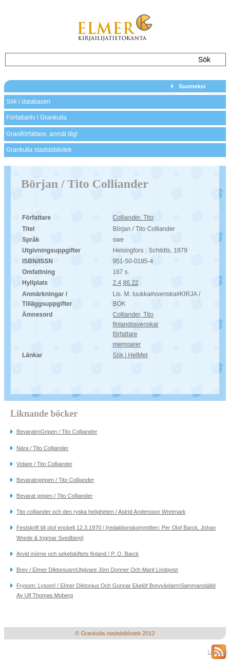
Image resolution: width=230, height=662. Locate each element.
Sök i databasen (28, 101)
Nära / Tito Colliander (42, 448)
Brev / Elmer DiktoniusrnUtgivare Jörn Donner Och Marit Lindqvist (97, 570)
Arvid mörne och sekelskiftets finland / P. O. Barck (77, 554)
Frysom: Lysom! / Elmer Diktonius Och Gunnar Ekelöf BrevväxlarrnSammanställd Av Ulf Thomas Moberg (116, 590)
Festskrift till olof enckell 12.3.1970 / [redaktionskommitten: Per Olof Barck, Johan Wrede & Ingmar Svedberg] (116, 532)
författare (124, 334)
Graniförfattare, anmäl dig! (42, 134)
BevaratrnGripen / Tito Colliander (56, 432)
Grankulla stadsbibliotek (38, 149)
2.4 (116, 282)
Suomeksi (192, 86)
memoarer (126, 344)
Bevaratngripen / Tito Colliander (55, 480)
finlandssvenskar (135, 324)
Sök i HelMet (129, 355)
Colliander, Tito (132, 217)
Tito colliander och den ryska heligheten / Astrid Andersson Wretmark (100, 512)
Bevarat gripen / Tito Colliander (54, 496)
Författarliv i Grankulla (36, 117)
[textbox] (97, 59)
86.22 (131, 282)
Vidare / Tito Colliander (44, 464)
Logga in (217, 652)
